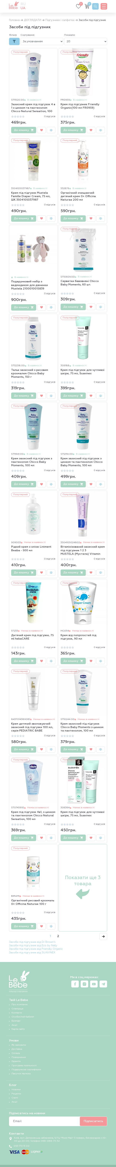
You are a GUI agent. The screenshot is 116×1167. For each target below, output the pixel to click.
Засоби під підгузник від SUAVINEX (32, 952)
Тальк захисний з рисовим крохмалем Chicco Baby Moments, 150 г (29, 373)
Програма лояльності (24, 1066)
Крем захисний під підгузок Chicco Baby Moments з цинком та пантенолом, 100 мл (82, 727)
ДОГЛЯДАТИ (32, 20)
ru (23, 4)
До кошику (23, 130)
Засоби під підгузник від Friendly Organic (36, 949)
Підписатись (93, 1121)
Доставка (17, 1049)
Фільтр (13, 35)
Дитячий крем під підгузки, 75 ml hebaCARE (32, 637)
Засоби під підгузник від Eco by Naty (33, 945)
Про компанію (20, 1004)
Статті (15, 1098)
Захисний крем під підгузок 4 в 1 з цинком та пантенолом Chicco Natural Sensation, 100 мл (33, 108)
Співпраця (17, 1009)
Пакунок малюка (21, 1074)
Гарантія (16, 1061)
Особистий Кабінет (23, 1017)
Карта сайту (18, 1029)
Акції (14, 1025)
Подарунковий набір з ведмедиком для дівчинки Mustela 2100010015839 (29, 285)
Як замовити (19, 1045)
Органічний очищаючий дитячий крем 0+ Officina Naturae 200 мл (78, 196)
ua (23, 8)
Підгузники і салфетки (59, 20)
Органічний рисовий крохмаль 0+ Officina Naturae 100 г (32, 902)
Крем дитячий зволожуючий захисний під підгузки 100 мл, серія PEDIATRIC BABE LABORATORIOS (32, 727)
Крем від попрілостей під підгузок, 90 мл (78, 637)
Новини (16, 1089)
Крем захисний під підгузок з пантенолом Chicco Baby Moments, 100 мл (31, 462)
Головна (14, 20)
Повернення (19, 1057)
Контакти (17, 1013)
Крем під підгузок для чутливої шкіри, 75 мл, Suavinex (82, 372)
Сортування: (28, 35)
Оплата (16, 1053)
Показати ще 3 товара (83, 888)
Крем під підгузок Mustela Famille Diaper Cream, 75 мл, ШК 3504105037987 (30, 196)
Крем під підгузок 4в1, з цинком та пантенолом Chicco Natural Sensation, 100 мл (33, 815)
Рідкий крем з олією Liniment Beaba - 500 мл (31, 548)
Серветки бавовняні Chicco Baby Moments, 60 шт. (80, 283)
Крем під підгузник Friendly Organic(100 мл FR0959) (80, 106)
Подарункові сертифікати (26, 1070)
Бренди (16, 1021)
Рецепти (16, 1094)
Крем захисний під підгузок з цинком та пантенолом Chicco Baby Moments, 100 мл (82, 462)
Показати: (69, 35)
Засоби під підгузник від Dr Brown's (32, 942)
